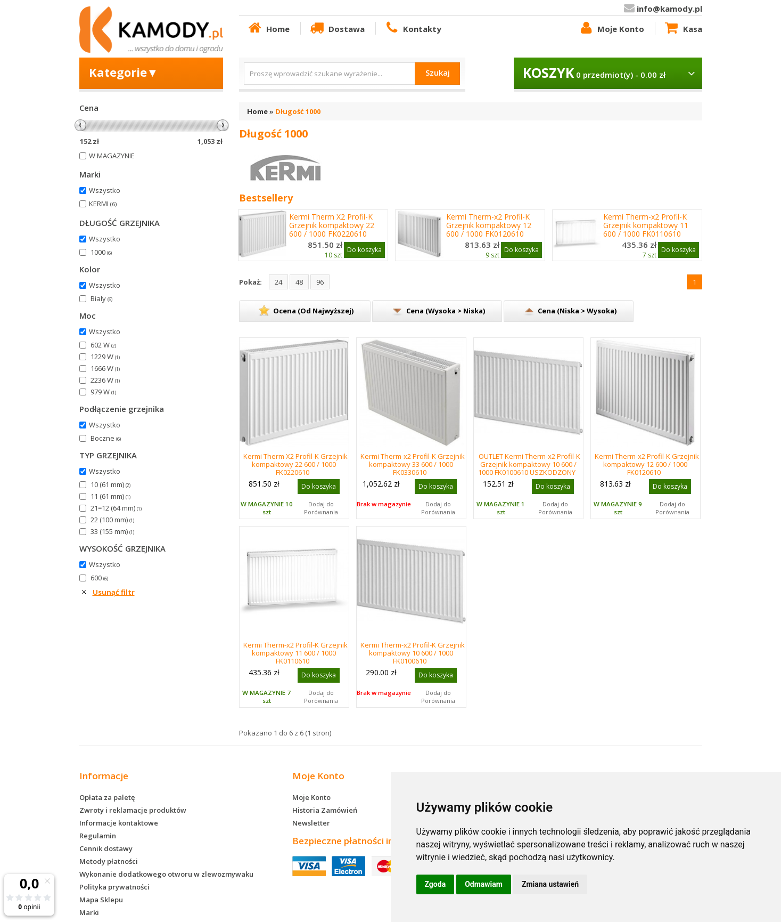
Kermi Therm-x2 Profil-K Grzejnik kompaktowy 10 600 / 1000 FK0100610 (412, 653)
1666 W (105, 368)
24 (278, 282)
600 (99, 578)
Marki (89, 912)
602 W (103, 345)
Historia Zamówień (324, 810)
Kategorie (124, 72)
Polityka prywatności (114, 887)
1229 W (105, 356)
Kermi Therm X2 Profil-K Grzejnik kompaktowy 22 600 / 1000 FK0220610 (331, 225)
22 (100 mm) (112, 519)
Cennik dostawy (106, 848)
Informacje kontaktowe (118, 823)
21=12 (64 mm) (116, 508)
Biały (101, 298)
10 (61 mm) (110, 484)
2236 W (105, 380)
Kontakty (412, 28)
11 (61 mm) (110, 496)
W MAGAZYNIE (112, 155)
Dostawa (336, 28)
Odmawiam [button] (484, 884)
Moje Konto (611, 28)
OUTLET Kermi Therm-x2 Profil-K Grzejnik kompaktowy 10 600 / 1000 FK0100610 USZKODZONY (529, 464)
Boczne (106, 438)
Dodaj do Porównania (321, 508)
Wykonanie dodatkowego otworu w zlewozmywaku (166, 874)
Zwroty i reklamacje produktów (132, 810)
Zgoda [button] (435, 884)
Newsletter (311, 823)
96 (320, 282)
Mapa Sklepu (101, 899)
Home (268, 28)
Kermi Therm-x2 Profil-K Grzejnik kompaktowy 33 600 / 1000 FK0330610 (412, 464)
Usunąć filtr (114, 592)
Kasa (682, 28)
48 (299, 282)
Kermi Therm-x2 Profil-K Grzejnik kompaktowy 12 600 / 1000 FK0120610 (488, 225)
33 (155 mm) (112, 531)
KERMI (103, 203)
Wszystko (104, 190)
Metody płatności (108, 861)
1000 (101, 252)
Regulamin (97, 835)
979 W (103, 392)
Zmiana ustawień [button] (550, 884)
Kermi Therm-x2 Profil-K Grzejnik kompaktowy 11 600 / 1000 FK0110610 (645, 225)
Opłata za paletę (107, 797)
